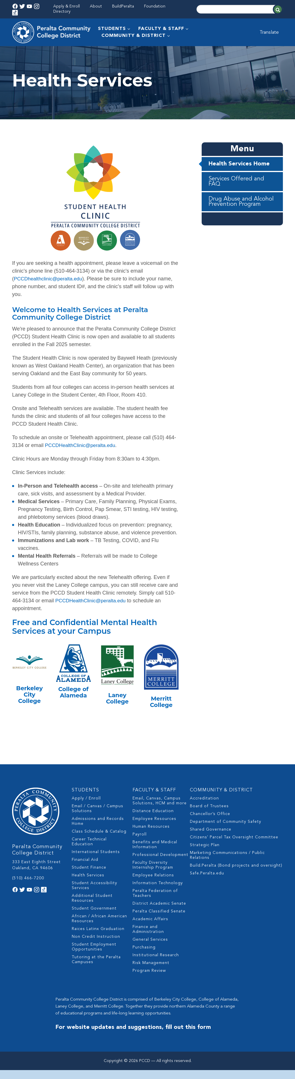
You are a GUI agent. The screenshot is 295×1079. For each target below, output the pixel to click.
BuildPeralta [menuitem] (123, 6)
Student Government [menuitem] (94, 921)
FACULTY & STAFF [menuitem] (162, 29)
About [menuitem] (96, 6)
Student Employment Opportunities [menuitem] (94, 959)
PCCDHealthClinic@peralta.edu (81, 460)
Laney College (117, 712)
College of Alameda (73, 706)
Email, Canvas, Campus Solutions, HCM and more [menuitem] (160, 813)
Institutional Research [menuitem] (156, 968)
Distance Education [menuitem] (153, 824)
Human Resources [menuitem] (151, 839)
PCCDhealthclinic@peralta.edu (49, 293)
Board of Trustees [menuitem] (209, 819)
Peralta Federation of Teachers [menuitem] (155, 905)
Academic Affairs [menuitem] (150, 932)
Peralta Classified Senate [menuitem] (159, 924)
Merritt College (161, 716)
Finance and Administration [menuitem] (148, 941)
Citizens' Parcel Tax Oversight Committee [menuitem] (234, 850)
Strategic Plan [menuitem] (205, 858)
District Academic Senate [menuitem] (159, 916)
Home (18, 53)
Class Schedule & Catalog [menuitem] (99, 844)
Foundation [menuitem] (154, 6)
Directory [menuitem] (62, 12)
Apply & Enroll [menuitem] (66, 6)
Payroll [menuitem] (140, 847)
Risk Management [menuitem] (151, 976)
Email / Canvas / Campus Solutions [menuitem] (97, 821)
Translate (272, 32)
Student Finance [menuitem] (89, 880)
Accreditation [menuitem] (204, 811)
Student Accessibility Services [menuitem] (94, 898)
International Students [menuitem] (96, 865)
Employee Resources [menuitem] (154, 831)
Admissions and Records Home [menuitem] (98, 833)
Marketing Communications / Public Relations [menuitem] (227, 867)
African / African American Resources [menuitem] (99, 931)
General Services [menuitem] (150, 952)
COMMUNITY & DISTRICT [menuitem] (134, 35)
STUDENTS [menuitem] (112, 29)
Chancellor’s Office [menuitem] (210, 827)
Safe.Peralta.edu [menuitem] (207, 886)
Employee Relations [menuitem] (153, 888)
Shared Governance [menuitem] (210, 842)
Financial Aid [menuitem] (85, 872)
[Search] (239, 9)
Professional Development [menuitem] (160, 867)
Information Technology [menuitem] (158, 896)
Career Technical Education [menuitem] (89, 854)
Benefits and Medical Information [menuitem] (155, 857)
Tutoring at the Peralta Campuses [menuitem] (96, 972)
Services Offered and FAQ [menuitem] (236, 195)
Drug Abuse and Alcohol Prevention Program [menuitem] (241, 216)
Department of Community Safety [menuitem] (225, 834)
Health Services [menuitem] (88, 888)
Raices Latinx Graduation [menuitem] (98, 942)
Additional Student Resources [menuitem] (92, 910)
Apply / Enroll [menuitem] (86, 811)
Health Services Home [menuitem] (239, 178)
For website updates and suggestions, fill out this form (133, 1040)
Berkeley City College (29, 709)
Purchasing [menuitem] (144, 960)
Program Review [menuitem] (149, 983)
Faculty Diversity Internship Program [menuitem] (153, 877)
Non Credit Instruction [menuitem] (96, 949)
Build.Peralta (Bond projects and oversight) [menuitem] (236, 878)
